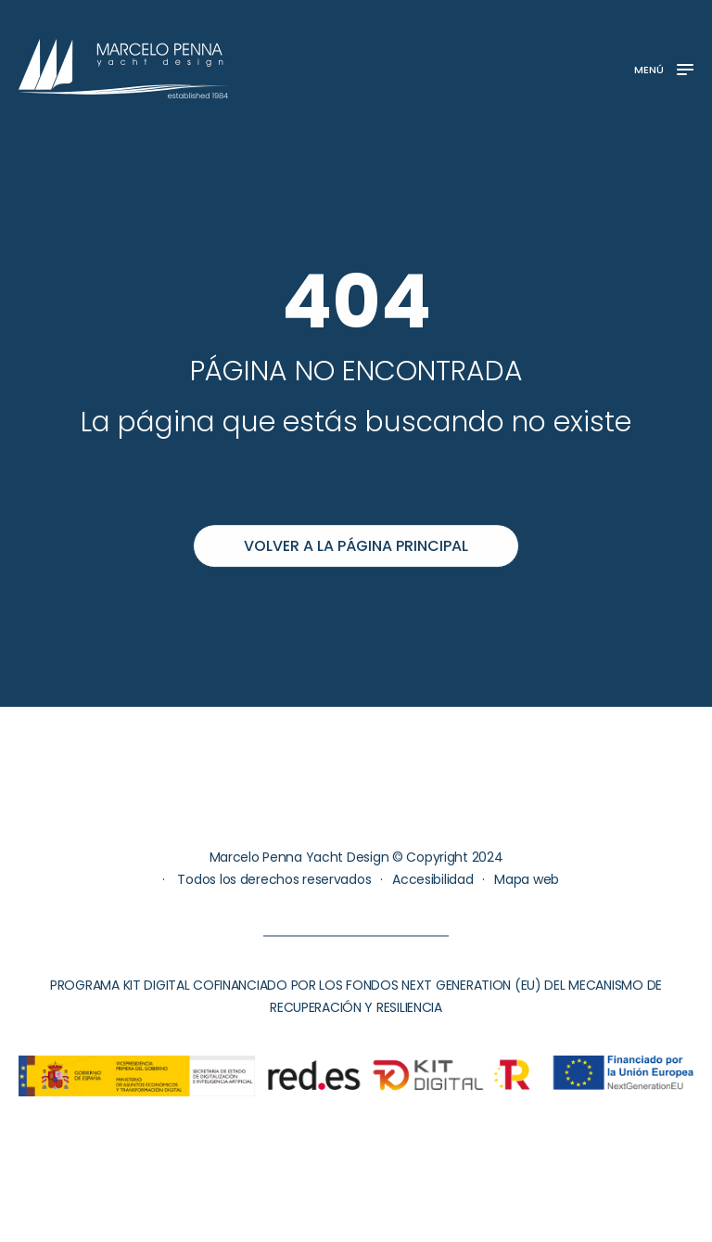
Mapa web (526, 879)
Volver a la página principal (356, 546)
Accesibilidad (432, 879)
